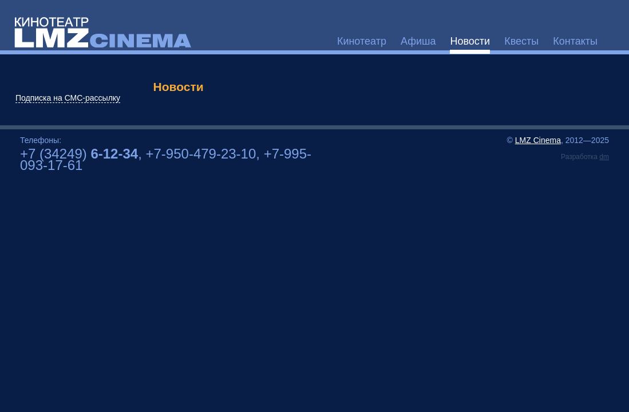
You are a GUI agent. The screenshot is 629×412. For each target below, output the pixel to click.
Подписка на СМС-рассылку (67, 97)
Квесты (521, 41)
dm (604, 157)
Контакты (575, 41)
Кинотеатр (361, 41)
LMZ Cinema (538, 140)
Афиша (418, 41)
